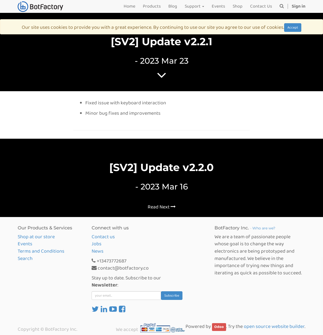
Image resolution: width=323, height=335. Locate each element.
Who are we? (263, 228)
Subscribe (171, 295)
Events (25, 244)
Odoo (219, 327)
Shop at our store (36, 237)
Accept (292, 27)
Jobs (96, 244)
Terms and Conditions (41, 251)
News (97, 251)
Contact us (103, 237)
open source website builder (274, 326)
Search (25, 258)
